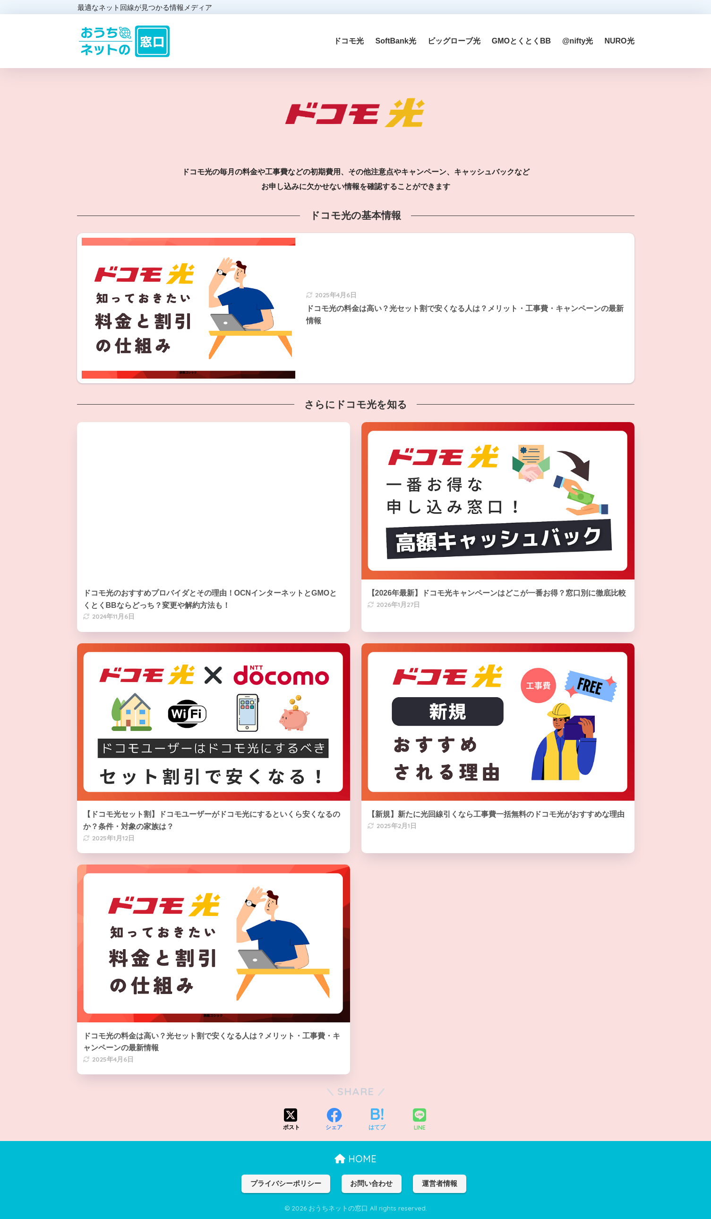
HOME (355, 1159)
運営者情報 (439, 1183)
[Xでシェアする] (291, 1120)
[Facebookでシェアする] (334, 1120)
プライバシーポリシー (285, 1183)
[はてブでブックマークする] (376, 1120)
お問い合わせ (371, 1183)
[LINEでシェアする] (419, 1120)
